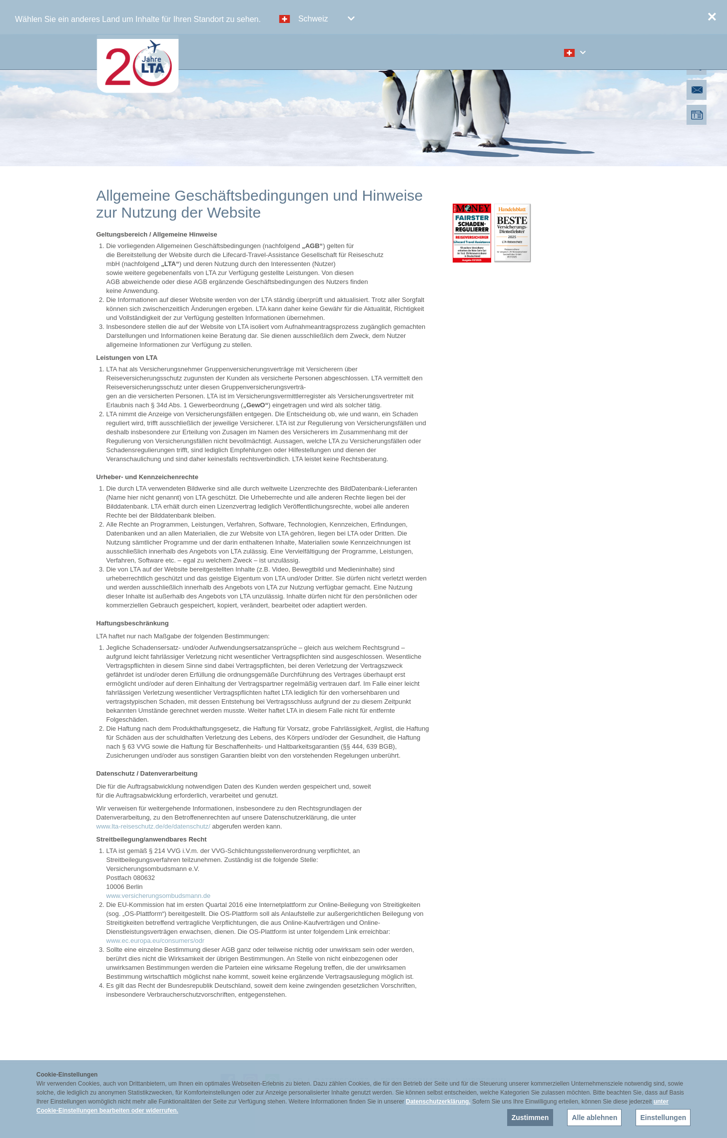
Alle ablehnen (594, 1118)
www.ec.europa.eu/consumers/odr (155, 940)
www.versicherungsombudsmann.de (158, 895)
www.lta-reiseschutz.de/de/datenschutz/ (153, 826)
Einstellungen (663, 1118)
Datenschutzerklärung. (438, 1101)
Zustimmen (530, 1118)
